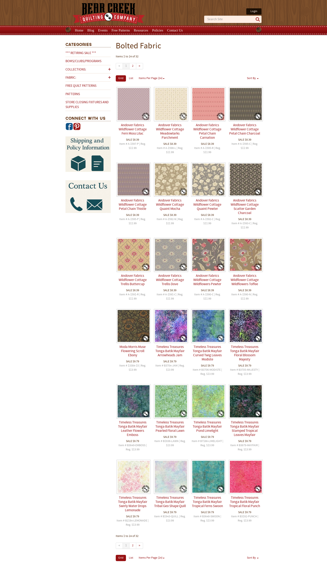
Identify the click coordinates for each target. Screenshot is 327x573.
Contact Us (175, 30)
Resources (141, 30)
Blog (90, 30)
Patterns (72, 94)
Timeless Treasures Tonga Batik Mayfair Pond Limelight (207, 427)
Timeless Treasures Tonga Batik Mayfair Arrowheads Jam (170, 351)
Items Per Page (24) (152, 78)
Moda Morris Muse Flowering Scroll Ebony (132, 351)
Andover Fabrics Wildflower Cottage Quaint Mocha (170, 205)
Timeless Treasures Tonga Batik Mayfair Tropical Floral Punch (244, 502)
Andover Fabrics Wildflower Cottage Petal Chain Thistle (133, 205)
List (131, 78)
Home (79, 30)
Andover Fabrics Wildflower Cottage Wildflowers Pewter (207, 280)
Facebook (69, 126)
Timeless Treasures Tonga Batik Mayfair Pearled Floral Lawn (170, 427)
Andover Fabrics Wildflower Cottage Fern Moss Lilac (133, 129)
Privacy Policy (196, 569)
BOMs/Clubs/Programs (83, 61)
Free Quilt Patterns (80, 86)
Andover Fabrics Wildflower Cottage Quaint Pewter (207, 205)
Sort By (253, 78)
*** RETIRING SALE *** (80, 53)
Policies (157, 30)
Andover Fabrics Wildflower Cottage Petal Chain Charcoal (244, 129)
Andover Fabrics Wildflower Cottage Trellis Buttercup (133, 280)
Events (103, 30)
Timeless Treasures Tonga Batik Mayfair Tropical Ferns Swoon (207, 502)
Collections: (75, 69)
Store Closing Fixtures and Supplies (87, 105)
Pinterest (76, 126)
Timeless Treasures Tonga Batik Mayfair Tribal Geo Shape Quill (170, 502)
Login (253, 11)
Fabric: (70, 77)
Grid (120, 78)
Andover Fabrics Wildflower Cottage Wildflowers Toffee (245, 280)
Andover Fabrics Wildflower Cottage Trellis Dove (170, 280)
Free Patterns (121, 30)
